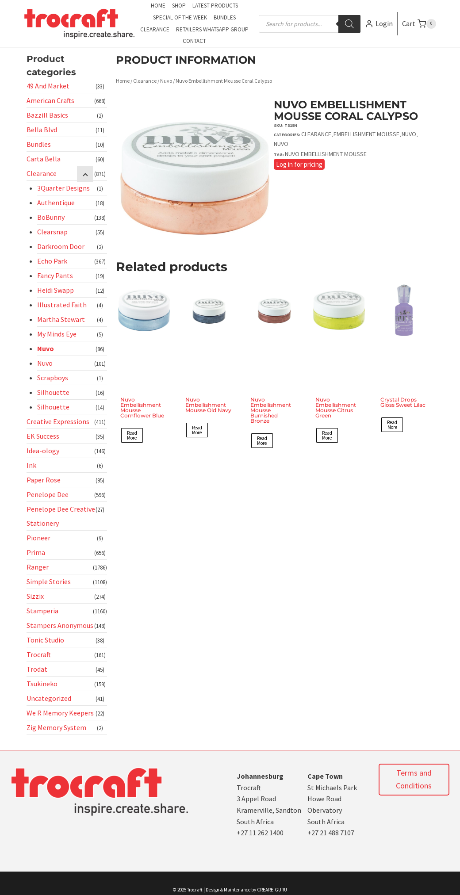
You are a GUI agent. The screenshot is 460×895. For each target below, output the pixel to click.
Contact (194, 41)
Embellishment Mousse (366, 134)
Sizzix (35, 596)
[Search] (349, 24)
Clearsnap (52, 231)
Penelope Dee (48, 494)
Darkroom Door (60, 246)
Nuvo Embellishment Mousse (326, 154)
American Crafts (50, 100)
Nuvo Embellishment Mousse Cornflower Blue (142, 407)
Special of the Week (180, 17)
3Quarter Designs (63, 188)
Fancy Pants (55, 275)
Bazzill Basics (47, 115)
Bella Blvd (42, 129)
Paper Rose (44, 479)
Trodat (37, 669)
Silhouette (53, 392)
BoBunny (51, 217)
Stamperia (42, 610)
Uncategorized (49, 698)
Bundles (225, 17)
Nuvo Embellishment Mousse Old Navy (208, 404)
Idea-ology (43, 450)
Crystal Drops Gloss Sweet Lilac (403, 402)
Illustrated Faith (62, 304)
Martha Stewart (61, 319)
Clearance (154, 29)
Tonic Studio (45, 639)
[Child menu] (85, 174)
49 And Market (48, 85)
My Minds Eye (57, 333)
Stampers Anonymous (60, 625)
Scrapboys (52, 377)
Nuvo (45, 348)
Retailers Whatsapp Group (212, 29)
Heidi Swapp (55, 290)
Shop (179, 5)
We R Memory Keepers (60, 712)
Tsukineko (42, 683)
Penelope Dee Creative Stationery (61, 516)
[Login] (379, 24)
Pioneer (38, 537)
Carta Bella (44, 158)
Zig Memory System (56, 727)
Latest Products (215, 5)
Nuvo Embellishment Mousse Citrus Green (335, 407)
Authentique (56, 202)
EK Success (43, 436)
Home (158, 5)
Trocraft (39, 654)
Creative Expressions (58, 421)
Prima (36, 552)
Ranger (38, 566)
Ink (31, 465)
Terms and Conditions (414, 779)
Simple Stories (49, 581)
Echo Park (52, 260)
